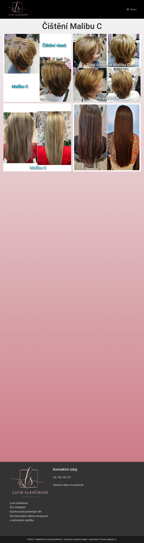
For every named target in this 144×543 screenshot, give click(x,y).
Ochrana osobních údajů (75, 539)
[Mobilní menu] (132, 9)
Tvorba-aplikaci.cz (108, 539)
